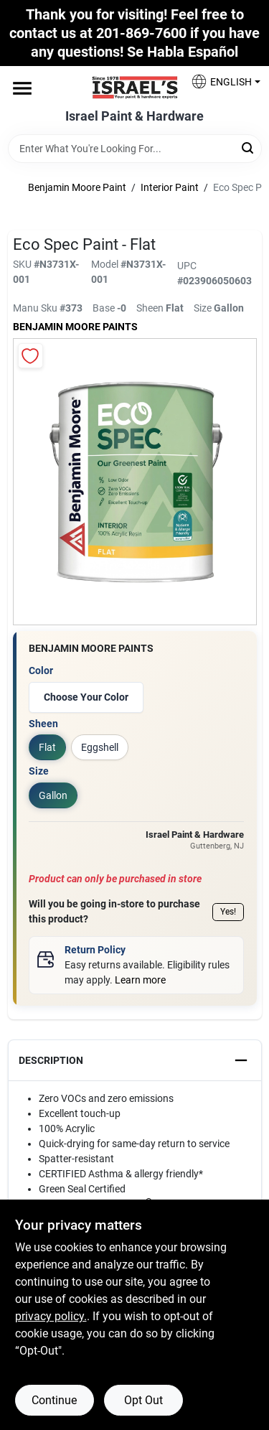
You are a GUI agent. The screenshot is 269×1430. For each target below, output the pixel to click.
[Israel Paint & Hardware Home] (135, 87)
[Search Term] (135, 148)
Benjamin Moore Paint (77, 187)
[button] (220, 81)
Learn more (140, 980)
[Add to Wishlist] (30, 355)
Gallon (53, 795)
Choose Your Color (86, 697)
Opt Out (143, 1400)
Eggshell (99, 747)
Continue (54, 1400)
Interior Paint (170, 187)
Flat (47, 747)
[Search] (248, 147)
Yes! (228, 912)
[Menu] (22, 88)
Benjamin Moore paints (75, 326)
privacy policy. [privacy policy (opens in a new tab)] (51, 1316)
